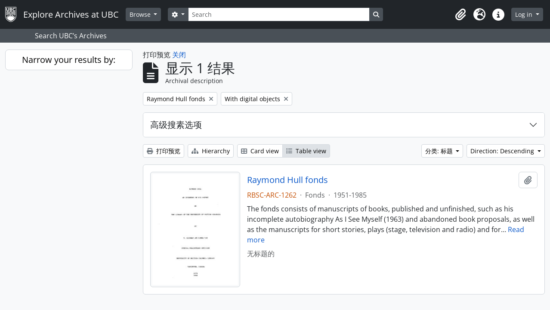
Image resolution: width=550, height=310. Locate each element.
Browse (141, 14)
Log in (524, 14)
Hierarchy (211, 151)
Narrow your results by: (68, 59)
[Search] (279, 14)
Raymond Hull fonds (287, 180)
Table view (306, 151)
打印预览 (163, 151)
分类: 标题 (439, 151)
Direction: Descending (503, 151)
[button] (460, 14)
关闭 (179, 54)
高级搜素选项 (176, 124)
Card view (260, 151)
